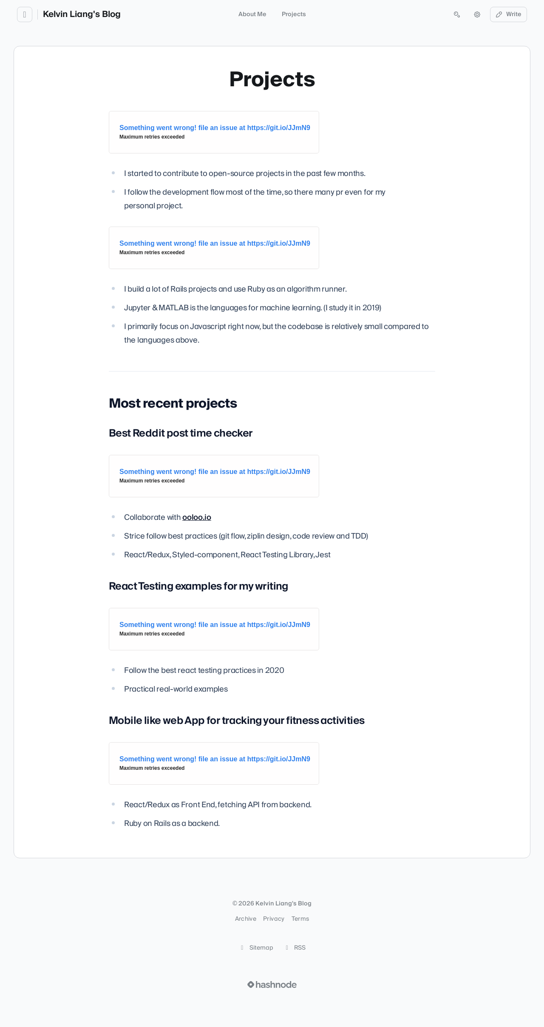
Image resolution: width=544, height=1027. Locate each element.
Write (509, 14)
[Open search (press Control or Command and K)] (457, 14)
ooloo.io (196, 517)
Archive (245, 919)
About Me (252, 14)
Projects (294, 14)
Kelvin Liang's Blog (82, 14)
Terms (300, 919)
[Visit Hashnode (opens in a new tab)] (272, 984)
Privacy (273, 919)
